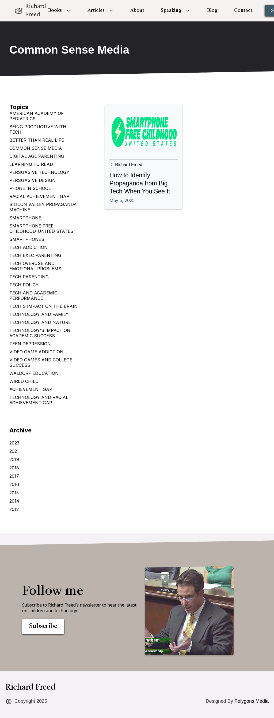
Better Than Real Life (36, 140)
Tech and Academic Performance (33, 295)
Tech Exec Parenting (35, 255)
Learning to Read (31, 164)
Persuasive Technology (39, 172)
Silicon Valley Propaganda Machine (43, 207)
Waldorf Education (34, 373)
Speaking (171, 10)
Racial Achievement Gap (39, 196)
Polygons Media (251, 701)
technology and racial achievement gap (38, 400)
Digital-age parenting (36, 156)
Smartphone (25, 217)
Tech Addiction (28, 247)
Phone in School (30, 188)
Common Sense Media (35, 148)
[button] (59, 10)
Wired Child (24, 381)
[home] (25, 10)
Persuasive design (32, 180)
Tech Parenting (29, 276)
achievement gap (30, 389)
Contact (243, 10)
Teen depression (30, 343)
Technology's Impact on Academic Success (39, 333)
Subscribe (43, 626)
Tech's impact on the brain (43, 306)
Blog (212, 10)
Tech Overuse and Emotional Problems (35, 266)
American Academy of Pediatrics (36, 116)
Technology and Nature (40, 322)
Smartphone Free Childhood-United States (41, 228)
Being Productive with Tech (37, 129)
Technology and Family (38, 314)
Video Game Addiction (36, 351)
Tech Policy (24, 284)
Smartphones (26, 239)
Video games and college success (40, 362)
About (137, 10)
